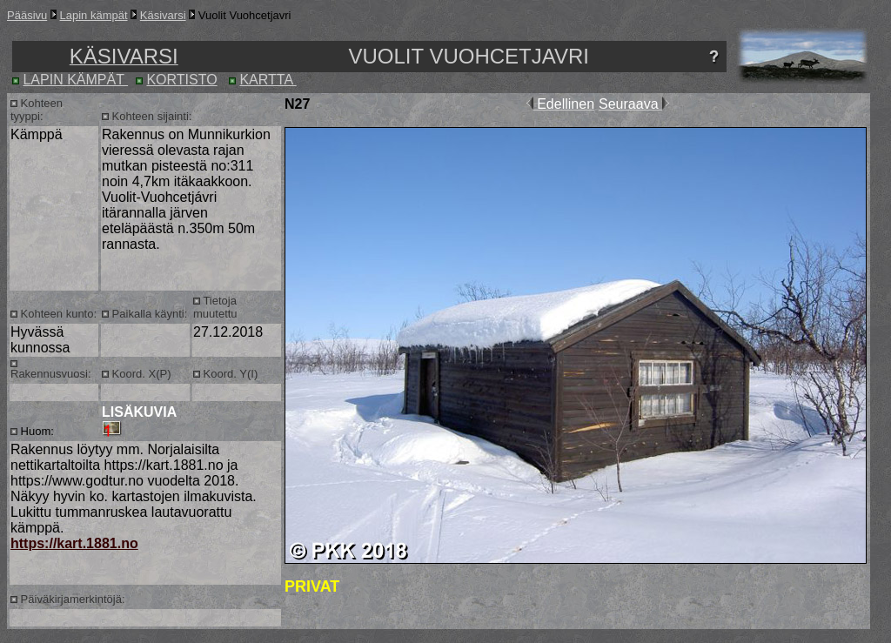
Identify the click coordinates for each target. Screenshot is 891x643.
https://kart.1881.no (74, 543)
